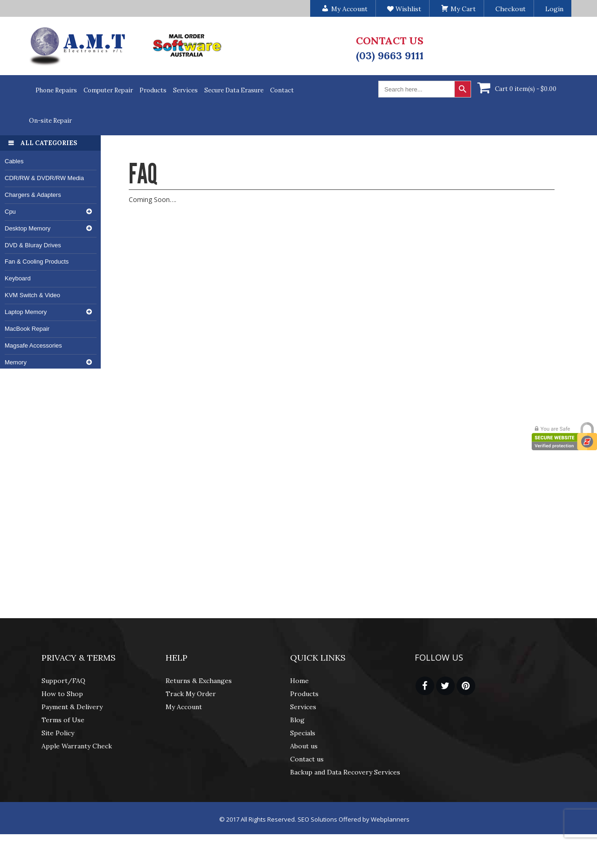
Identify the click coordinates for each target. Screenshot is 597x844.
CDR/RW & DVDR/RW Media (44, 177)
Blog (297, 720)
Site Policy (58, 733)
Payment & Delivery (72, 707)
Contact (282, 90)
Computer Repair (108, 90)
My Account (184, 707)
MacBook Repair (27, 328)
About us (304, 746)
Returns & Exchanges (199, 681)
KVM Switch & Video (32, 295)
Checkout (510, 9)
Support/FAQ (63, 681)
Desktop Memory (27, 228)
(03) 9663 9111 (389, 55)
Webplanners (390, 819)
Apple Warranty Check (77, 746)
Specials (302, 733)
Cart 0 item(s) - (525, 89)
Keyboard (18, 278)
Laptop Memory (26, 311)
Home (299, 681)
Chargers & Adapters (33, 194)
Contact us (307, 759)
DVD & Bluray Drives (33, 245)
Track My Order (191, 694)
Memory (16, 362)
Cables (14, 161)
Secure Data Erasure (234, 90)
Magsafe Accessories (33, 345)
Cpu (10, 211)
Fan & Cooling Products (37, 261)
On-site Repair (50, 121)
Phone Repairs (56, 90)
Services (185, 90)
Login (554, 9)
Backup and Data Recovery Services (345, 772)
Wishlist (404, 9)
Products (153, 90)
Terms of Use (63, 720)
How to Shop (62, 694)
